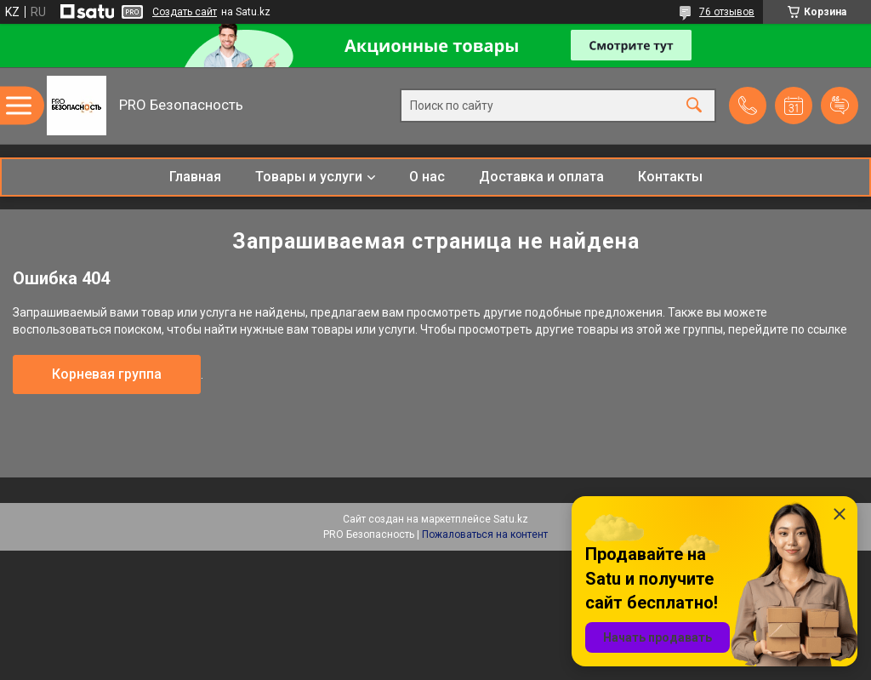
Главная (195, 177)
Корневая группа (107, 374)
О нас (427, 177)
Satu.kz (510, 519)
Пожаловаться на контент (485, 534)
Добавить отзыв (839, 105)
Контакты (670, 177)
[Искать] (694, 106)
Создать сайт (184, 12)
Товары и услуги (308, 177)
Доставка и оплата (541, 177)
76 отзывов (726, 12)
